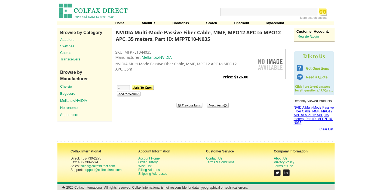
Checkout (241, 23)
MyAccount (275, 23)
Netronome (69, 108)
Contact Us (214, 158)
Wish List (145, 166)
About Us (280, 158)
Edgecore (67, 93)
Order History (148, 162)
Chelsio (66, 86)
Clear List (326, 129)
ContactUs (181, 23)
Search (211, 23)
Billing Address (149, 170)
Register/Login (308, 36)
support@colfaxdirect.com (103, 170)
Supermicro (69, 115)
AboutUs (148, 23)
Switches (67, 46)
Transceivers (70, 59)
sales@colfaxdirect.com (98, 166)
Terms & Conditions (220, 162)
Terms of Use (283, 166)
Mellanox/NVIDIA (73, 101)
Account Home (149, 158)
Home (119, 23)
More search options (313, 17)
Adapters (67, 40)
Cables (65, 53)
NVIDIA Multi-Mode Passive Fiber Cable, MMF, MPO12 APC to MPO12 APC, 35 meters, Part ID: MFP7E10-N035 (314, 115)
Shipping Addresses (152, 174)
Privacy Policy (284, 162)
